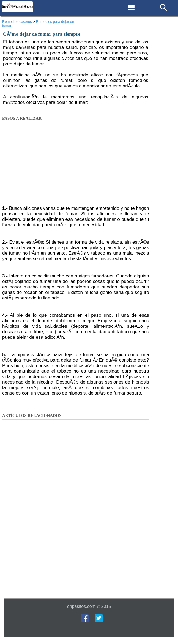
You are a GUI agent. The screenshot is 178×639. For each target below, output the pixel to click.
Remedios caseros (17, 22)
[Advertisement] (75, 164)
